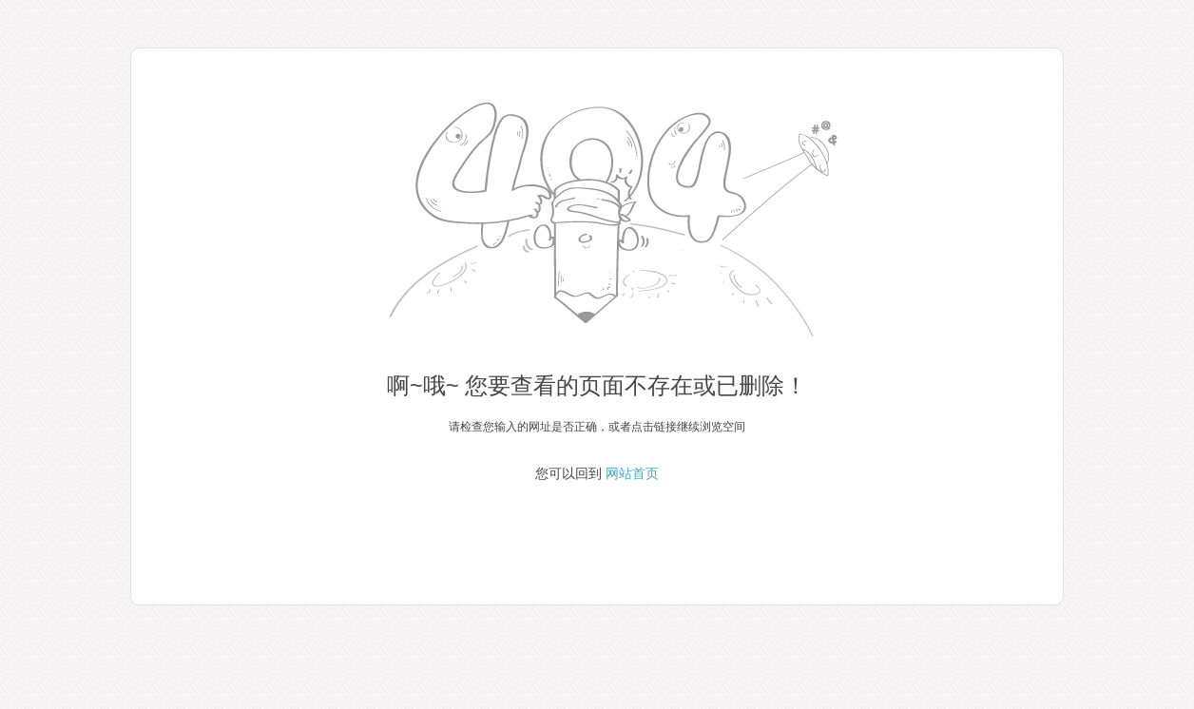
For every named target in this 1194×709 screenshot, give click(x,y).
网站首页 (632, 473)
